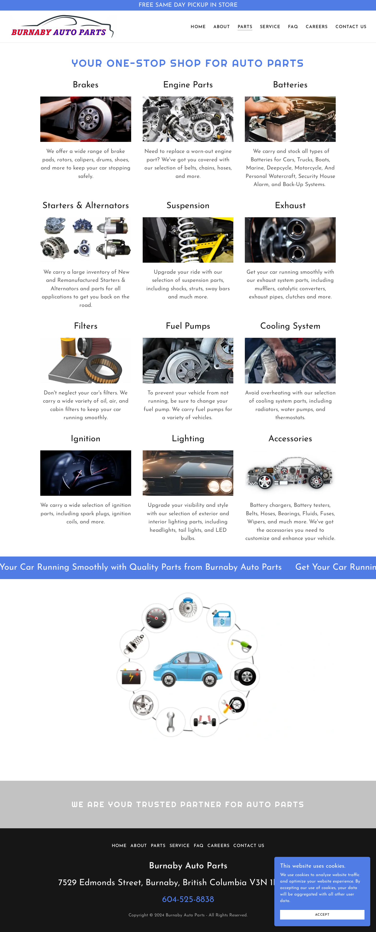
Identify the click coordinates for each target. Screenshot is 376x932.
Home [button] (119, 846)
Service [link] (270, 27)
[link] (63, 26)
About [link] (221, 27)
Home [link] (198, 27)
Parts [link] (245, 27)
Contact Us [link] (350, 27)
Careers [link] (317, 27)
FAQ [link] (293, 27)
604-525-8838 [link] (188, 900)
